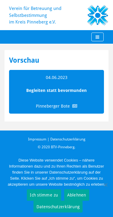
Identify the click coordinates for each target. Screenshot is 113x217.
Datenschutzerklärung (67, 139)
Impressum (37, 139)
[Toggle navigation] (97, 37)
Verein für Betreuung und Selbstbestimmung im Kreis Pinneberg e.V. (35, 15)
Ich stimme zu (44, 195)
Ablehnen (76, 195)
